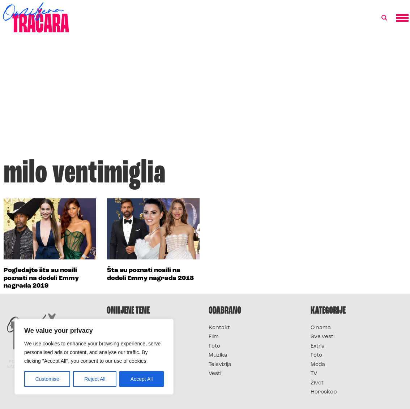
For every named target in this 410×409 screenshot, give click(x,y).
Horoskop (324, 392)
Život (317, 383)
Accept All (142, 379)
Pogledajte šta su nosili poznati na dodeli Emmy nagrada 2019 (41, 278)
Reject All (94, 379)
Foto (214, 346)
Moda (318, 364)
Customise (47, 379)
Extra (318, 346)
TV (314, 373)
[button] (384, 18)
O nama (321, 328)
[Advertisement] (205, 99)
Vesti (215, 373)
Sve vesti (322, 337)
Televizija (220, 364)
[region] (94, 357)
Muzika (218, 355)
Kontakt (219, 328)
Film (214, 337)
